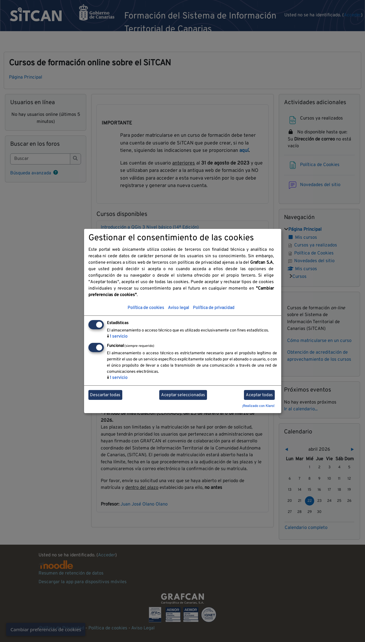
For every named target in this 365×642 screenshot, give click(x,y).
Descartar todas (105, 395)
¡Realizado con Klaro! (258, 406)
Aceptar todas (259, 395)
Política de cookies (146, 308)
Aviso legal (178, 308)
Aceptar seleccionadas (183, 395)
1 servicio (117, 336)
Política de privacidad (213, 308)
